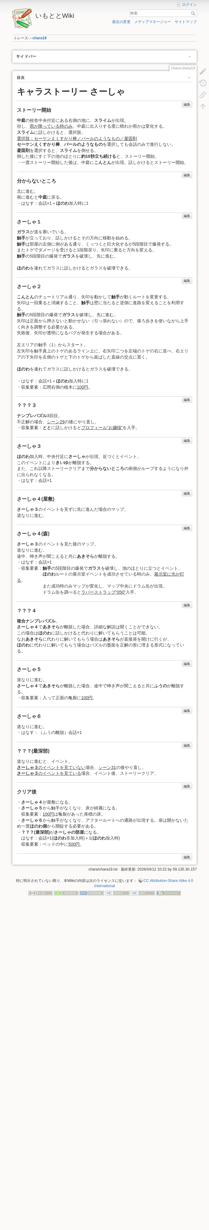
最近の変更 (121, 22)
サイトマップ (186, 22)
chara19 (39, 38)
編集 (187, 104)
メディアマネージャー (152, 22)
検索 (194, 13)
